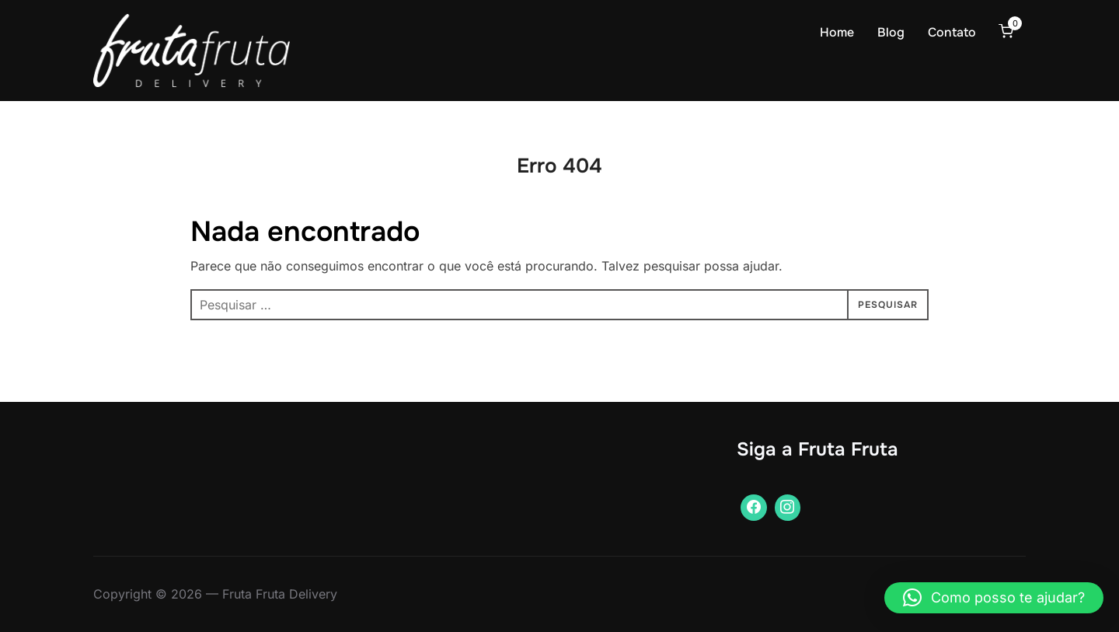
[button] (993, 597)
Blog (891, 32)
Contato (952, 32)
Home (837, 32)
